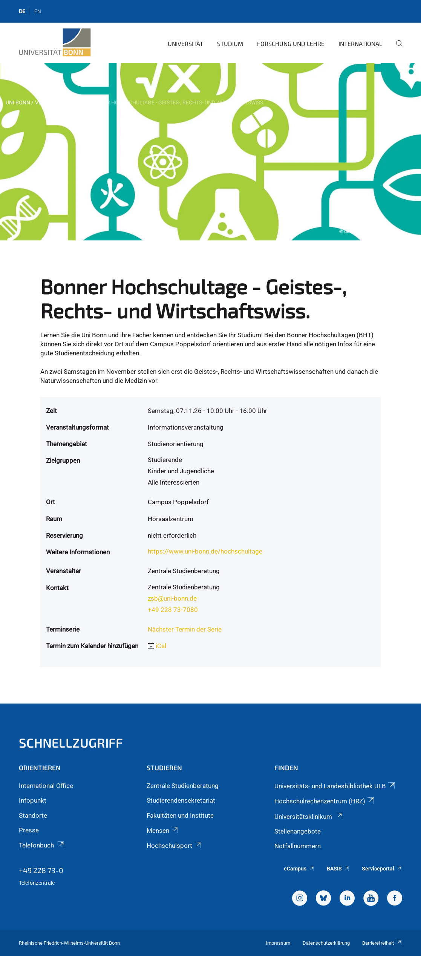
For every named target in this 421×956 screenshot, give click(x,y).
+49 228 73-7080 (173, 609)
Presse (29, 830)
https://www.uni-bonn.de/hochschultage (205, 551)
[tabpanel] (210, 151)
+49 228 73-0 (41, 870)
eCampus (299, 869)
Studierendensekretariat (181, 800)
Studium (230, 43)
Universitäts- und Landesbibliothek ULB (335, 786)
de (22, 11)
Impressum (278, 943)
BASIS (338, 869)
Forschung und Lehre (291, 43)
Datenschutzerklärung (326, 943)
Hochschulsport (174, 845)
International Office (46, 785)
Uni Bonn (18, 102)
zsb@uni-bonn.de (172, 598)
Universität (185, 43)
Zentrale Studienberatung (183, 785)
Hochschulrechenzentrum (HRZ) (324, 801)
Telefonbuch (42, 845)
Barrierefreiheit (382, 943)
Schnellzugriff (71, 742)
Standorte (33, 815)
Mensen (163, 830)
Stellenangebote (297, 831)
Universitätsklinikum (309, 816)
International (360, 43)
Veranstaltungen (59, 102)
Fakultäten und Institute (180, 815)
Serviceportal (382, 869)
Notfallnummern (297, 846)
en (37, 11)
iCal (161, 646)
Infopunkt (32, 800)
